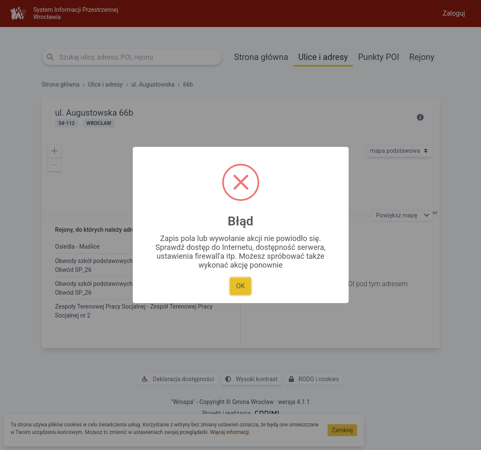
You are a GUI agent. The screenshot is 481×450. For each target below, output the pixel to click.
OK (240, 286)
